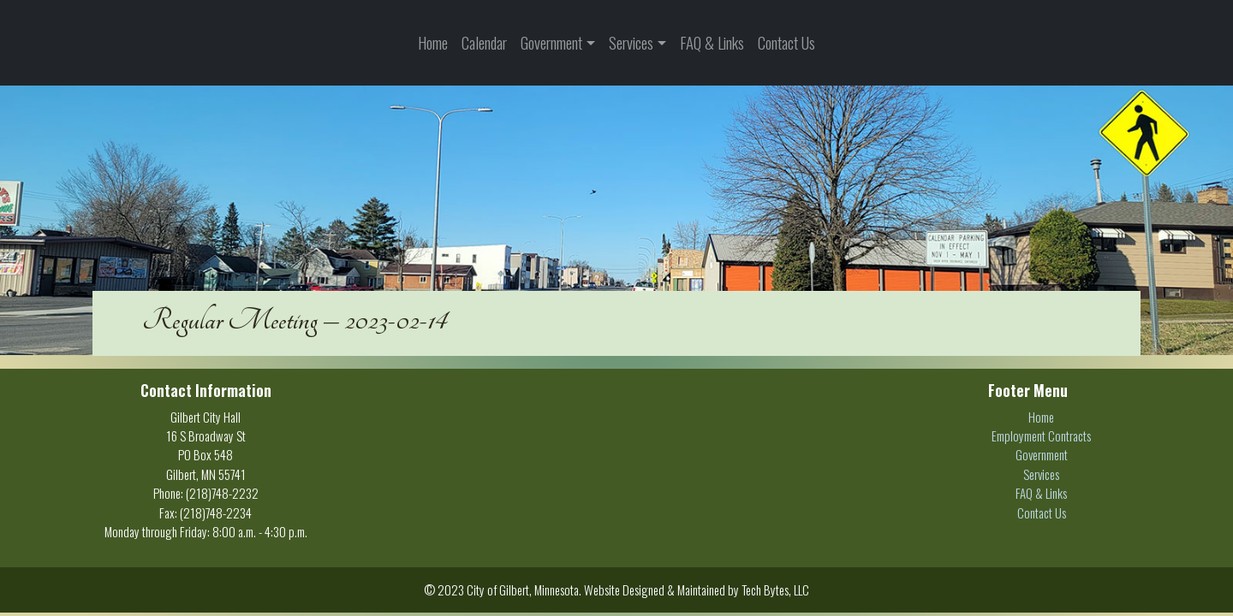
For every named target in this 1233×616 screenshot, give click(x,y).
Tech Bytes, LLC (775, 589)
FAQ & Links (712, 42)
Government (551, 42)
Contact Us (786, 42)
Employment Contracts (1041, 435)
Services (631, 42)
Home (433, 42)
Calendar (484, 42)
